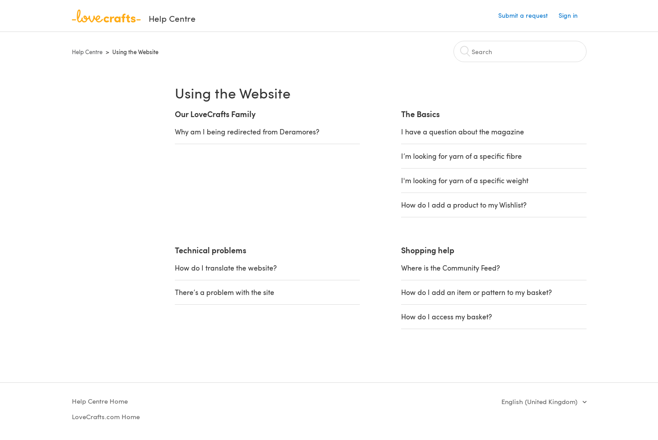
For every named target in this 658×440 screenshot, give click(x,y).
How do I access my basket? (446, 316)
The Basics (420, 113)
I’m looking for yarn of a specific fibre (461, 156)
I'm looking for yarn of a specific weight (464, 180)
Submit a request (523, 15)
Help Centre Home (100, 401)
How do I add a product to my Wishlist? (464, 204)
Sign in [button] (568, 15)
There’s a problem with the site (224, 292)
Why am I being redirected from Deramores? (247, 131)
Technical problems (210, 249)
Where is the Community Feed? (450, 267)
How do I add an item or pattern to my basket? (476, 292)
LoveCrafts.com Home (106, 416)
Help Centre (87, 52)
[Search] (520, 51)
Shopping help (427, 249)
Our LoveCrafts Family (215, 113)
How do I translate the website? (226, 267)
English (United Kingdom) (540, 401)
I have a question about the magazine (462, 131)
